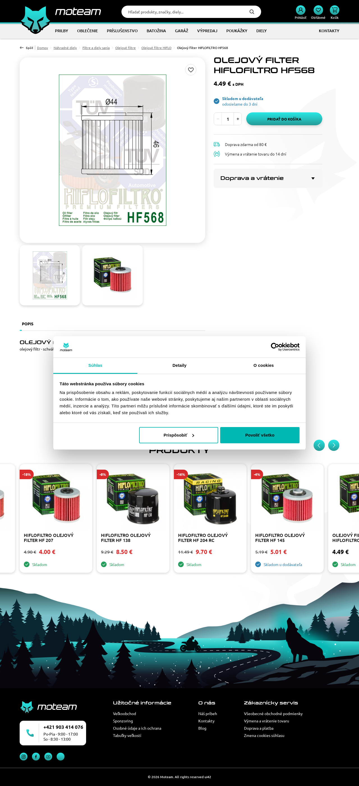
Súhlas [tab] (95, 365)
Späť (29, 47)
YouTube (48, 756)
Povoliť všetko (259, 435)
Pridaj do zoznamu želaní (190, 69)
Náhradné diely (65, 47)
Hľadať (252, 12)
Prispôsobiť (179, 435)
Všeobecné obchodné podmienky (273, 713)
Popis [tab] (27, 323)
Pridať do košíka (284, 119)
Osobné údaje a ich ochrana (137, 728)
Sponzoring (123, 720)
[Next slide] (333, 445)
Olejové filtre (125, 47)
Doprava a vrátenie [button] (252, 178)
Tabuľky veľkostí (127, 735)
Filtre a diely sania (96, 47)
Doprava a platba (258, 728)
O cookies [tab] (264, 365)
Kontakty (206, 720)
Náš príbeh (207, 713)
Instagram (23, 756)
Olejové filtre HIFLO (156, 47)
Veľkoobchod (124, 713)
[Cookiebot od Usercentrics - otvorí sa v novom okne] (275, 347)
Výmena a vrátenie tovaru (266, 720)
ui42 (207, 777)
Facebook (36, 756)
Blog (202, 728)
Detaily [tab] (179, 365)
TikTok (61, 757)
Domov (42, 47)
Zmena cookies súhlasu (264, 735)
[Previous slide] (319, 445)
